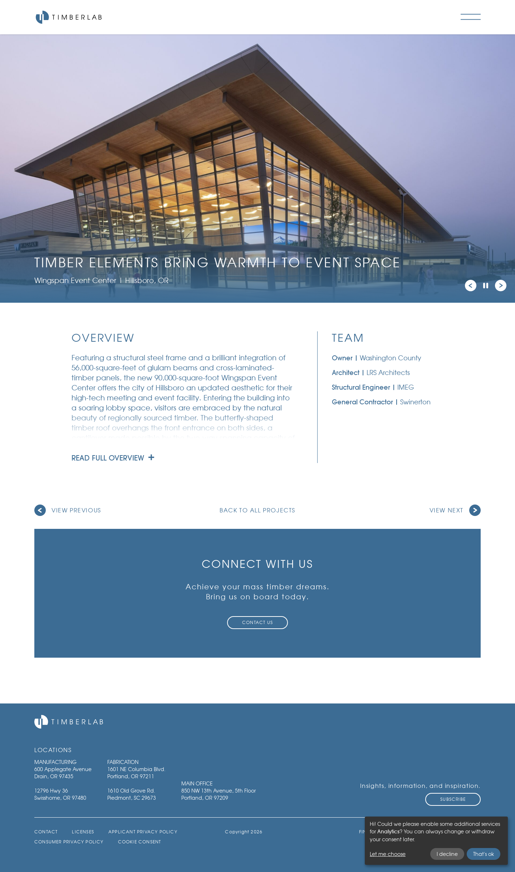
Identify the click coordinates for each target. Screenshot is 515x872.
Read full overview (113, 458)
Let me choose (388, 854)
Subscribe (453, 799)
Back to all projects (257, 510)
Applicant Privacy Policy (142, 831)
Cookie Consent (139, 841)
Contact (46, 831)
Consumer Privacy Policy (69, 841)
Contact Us (257, 622)
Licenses (83, 831)
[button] (470, 285)
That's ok (483, 854)
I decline (447, 854)
